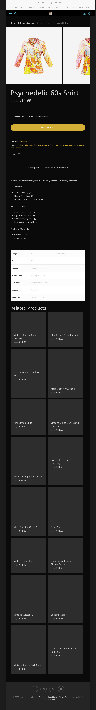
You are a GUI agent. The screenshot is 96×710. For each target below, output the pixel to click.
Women (18, 147)
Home (13, 23)
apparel (32, 145)
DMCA (43, 700)
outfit (71, 145)
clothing (51, 145)
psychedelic (79, 145)
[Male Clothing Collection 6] (28, 454)
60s (26, 145)
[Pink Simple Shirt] (28, 408)
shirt (12, 147)
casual (44, 145)
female (65, 145)
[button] (10, 13)
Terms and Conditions (48, 697)
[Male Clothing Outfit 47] (65, 366)
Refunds (51, 700)
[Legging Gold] (65, 592)
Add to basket (48, 127)
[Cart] (89, 13)
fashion (59, 145)
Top (48, 23)
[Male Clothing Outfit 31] (28, 504)
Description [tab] (34, 167)
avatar (38, 145)
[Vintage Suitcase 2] (28, 592)
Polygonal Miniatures (26, 23)
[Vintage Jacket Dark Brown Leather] (65, 408)
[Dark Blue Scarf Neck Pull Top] (28, 358)
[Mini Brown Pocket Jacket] (65, 321)
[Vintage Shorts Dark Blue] (28, 643)
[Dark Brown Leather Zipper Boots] (65, 547)
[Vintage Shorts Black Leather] (28, 321)
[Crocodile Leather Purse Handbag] (65, 446)
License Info (77, 697)
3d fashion (20, 145)
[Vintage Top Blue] (28, 547)
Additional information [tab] (56, 167)
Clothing (40, 23)
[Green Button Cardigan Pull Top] (65, 634)
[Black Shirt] (65, 504)
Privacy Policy (64, 697)
